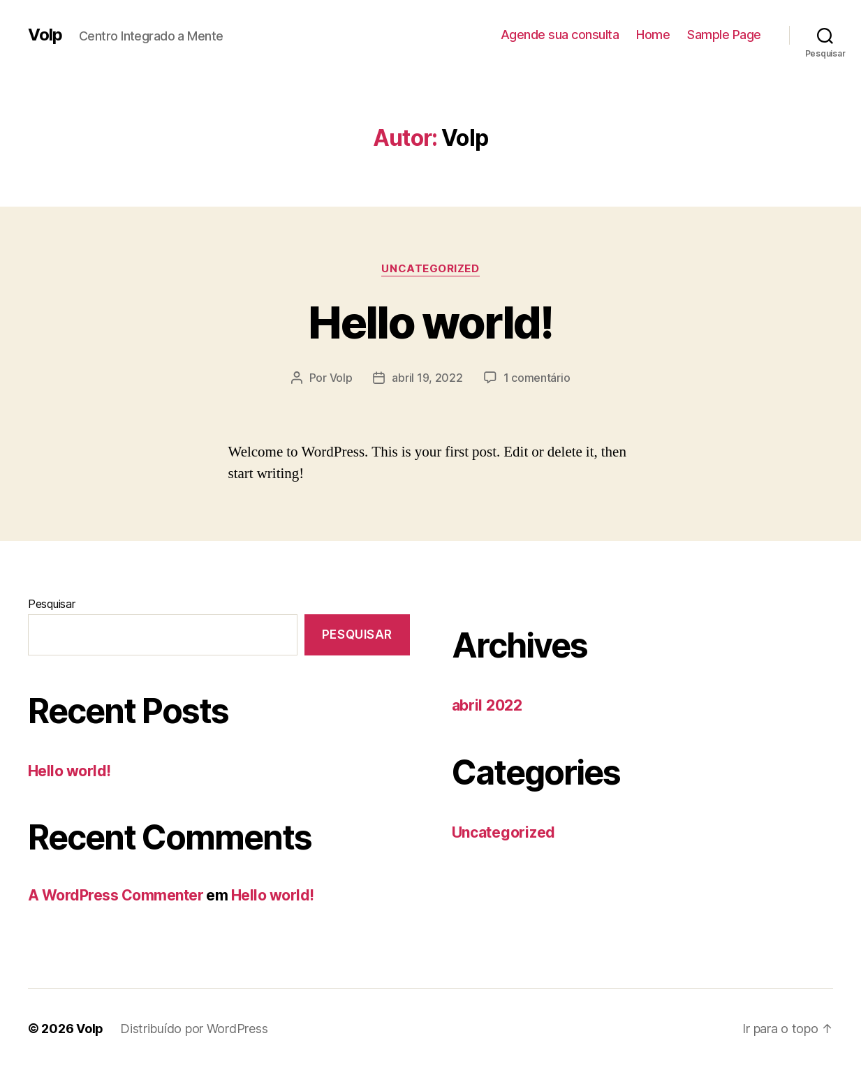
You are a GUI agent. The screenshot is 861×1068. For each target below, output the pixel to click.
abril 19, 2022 (427, 378)
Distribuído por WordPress (193, 1028)
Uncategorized (430, 268)
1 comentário (537, 378)
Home (653, 34)
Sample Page (724, 34)
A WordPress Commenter (115, 895)
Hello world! (430, 322)
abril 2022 (487, 705)
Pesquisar (51, 604)
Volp (45, 35)
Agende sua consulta (560, 34)
